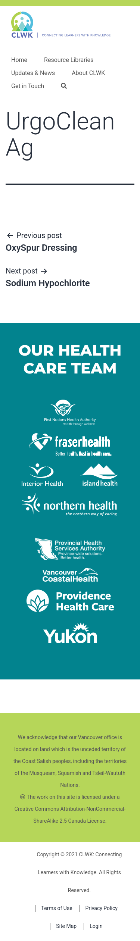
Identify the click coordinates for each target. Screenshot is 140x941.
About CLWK (88, 73)
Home (19, 60)
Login (96, 926)
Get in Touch (27, 86)
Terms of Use (56, 908)
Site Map (66, 926)
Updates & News (33, 73)
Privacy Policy (101, 908)
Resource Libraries (68, 60)
